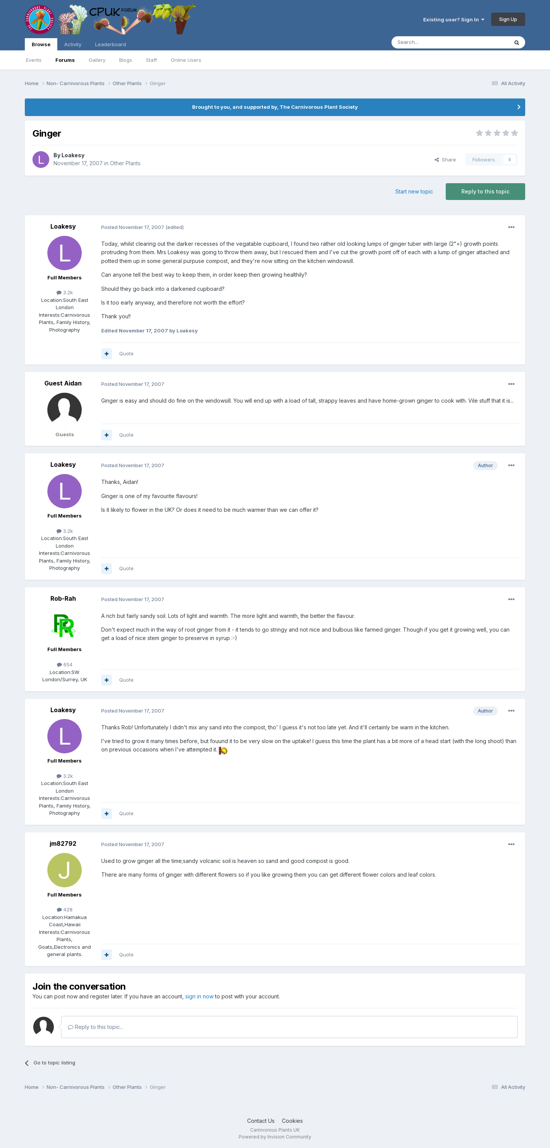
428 (65, 909)
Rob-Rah (63, 598)
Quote (126, 353)
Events (34, 60)
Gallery (97, 60)
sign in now (199, 996)
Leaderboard (110, 44)
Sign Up (508, 19)
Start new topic (414, 191)
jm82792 (63, 843)
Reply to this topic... (95, 1027)
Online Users (186, 60)
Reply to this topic (485, 191)
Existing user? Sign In (453, 19)
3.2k (65, 292)
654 (65, 664)
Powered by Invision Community (275, 1137)
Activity (72, 44)
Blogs (125, 60)
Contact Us (261, 1120)
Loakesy (72, 155)
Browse (41, 45)
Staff (151, 60)
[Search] (430, 42)
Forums (65, 60)
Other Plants (125, 163)
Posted (132, 227)
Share (445, 159)
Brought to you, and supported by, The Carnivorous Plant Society (275, 107)
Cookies (292, 1120)
